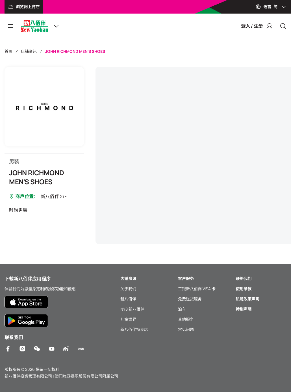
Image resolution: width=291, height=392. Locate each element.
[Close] (283, 26)
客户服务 (186, 278)
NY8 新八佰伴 (132, 309)
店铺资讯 (29, 51)
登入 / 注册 (257, 26)
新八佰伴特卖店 (134, 329)
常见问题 (186, 329)
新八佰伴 (128, 299)
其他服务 (186, 319)
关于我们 (128, 288)
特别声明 (243, 309)
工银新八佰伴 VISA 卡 (197, 288)
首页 (8, 51)
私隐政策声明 (247, 299)
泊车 (182, 309)
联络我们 (243, 278)
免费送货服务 (190, 299)
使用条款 (243, 288)
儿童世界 (128, 319)
